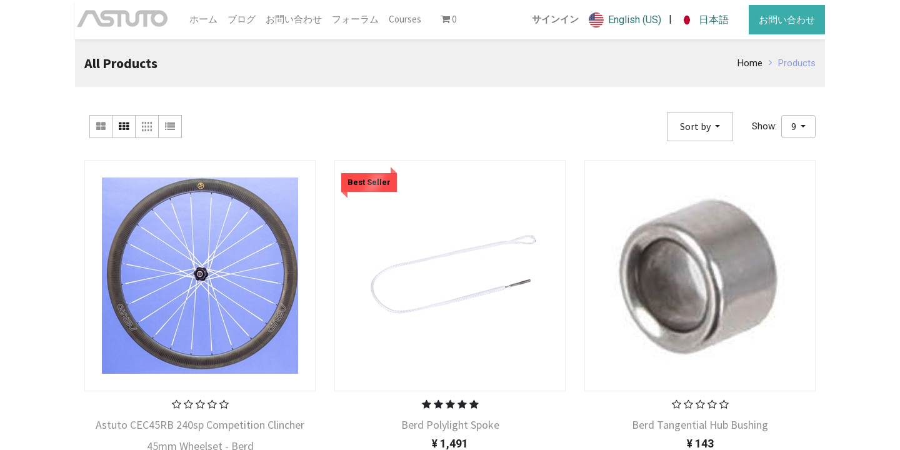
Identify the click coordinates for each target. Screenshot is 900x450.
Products (797, 63)
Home (750, 63)
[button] (700, 126)
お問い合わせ (787, 20)
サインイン (555, 19)
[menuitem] (203, 20)
